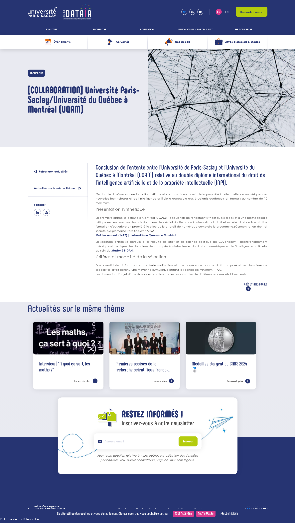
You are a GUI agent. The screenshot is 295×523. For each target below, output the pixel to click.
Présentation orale (255, 284)
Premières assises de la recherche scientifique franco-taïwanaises (141, 366)
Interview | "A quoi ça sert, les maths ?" (64, 366)
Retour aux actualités (53, 171)
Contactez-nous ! (251, 12)
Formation (147, 29)
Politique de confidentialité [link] (19, 519)
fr (218, 12)
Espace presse (243, 29)
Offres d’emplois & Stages (242, 41)
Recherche (99, 29)
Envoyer (188, 441)
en (226, 12)
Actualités (122, 41)
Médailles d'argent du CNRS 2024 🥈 (219, 366)
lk (37, 212)
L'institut (51, 29)
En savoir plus (82, 380)
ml (46, 212)
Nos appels (182, 41)
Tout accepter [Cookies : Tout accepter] (183, 513)
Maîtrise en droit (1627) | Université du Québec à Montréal (136, 235)
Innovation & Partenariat (195, 29)
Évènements (62, 41)
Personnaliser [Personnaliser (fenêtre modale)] (229, 513)
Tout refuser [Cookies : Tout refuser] (206, 513)
